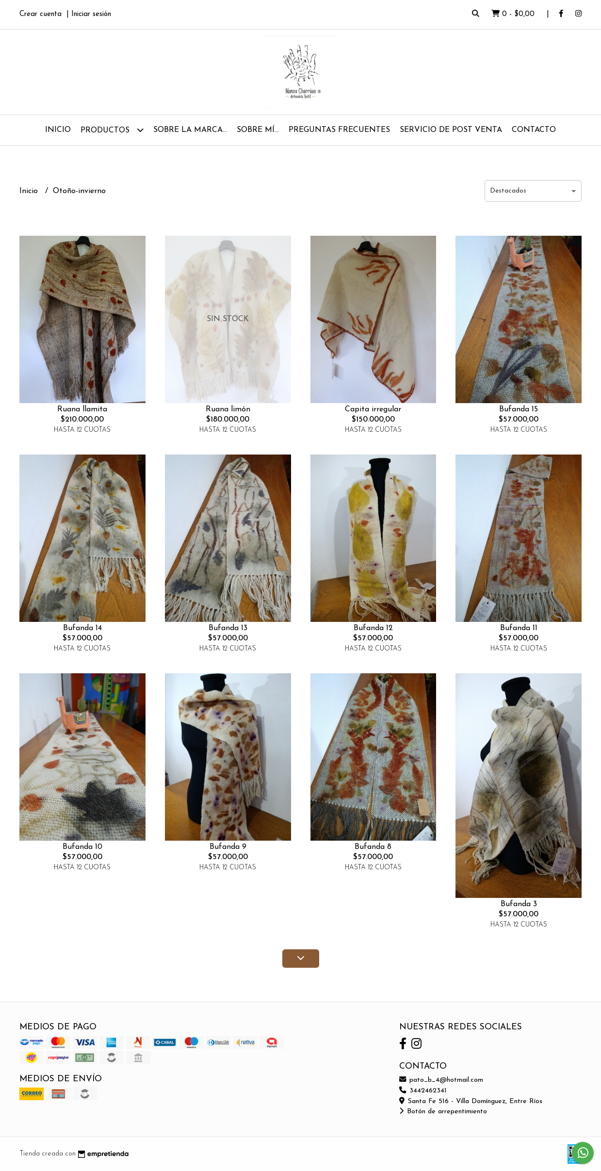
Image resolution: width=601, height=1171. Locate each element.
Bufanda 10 (82, 847)
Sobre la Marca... (190, 130)
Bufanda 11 (518, 628)
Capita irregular (373, 409)
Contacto (534, 130)
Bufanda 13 (228, 628)
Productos (112, 130)
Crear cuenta (40, 14)
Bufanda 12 (373, 628)
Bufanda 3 (519, 904)
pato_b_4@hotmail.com (441, 1080)
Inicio (58, 130)
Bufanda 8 (373, 847)
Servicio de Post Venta (451, 130)
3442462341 (423, 1090)
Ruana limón (228, 409)
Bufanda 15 (518, 409)
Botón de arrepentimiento (443, 1111)
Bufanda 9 (228, 847)
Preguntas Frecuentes (339, 130)
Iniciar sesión (91, 14)
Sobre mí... (258, 130)
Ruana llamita (82, 409)
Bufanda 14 (82, 628)
